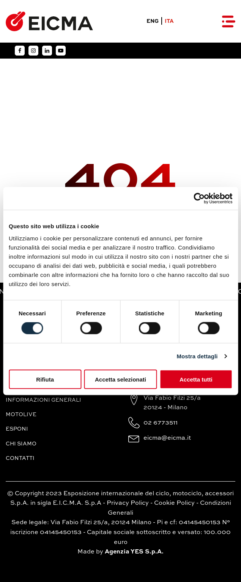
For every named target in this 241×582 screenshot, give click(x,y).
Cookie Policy (174, 503)
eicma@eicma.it (167, 438)
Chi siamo (21, 444)
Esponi (17, 429)
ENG (152, 21)
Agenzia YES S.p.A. (134, 552)
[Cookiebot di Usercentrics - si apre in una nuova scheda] (199, 198)
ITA (169, 21)
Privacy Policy (128, 503)
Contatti (20, 458)
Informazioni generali (43, 400)
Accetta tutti (196, 379)
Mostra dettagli (196, 356)
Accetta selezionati (120, 379)
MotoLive (21, 414)
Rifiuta (45, 379)
